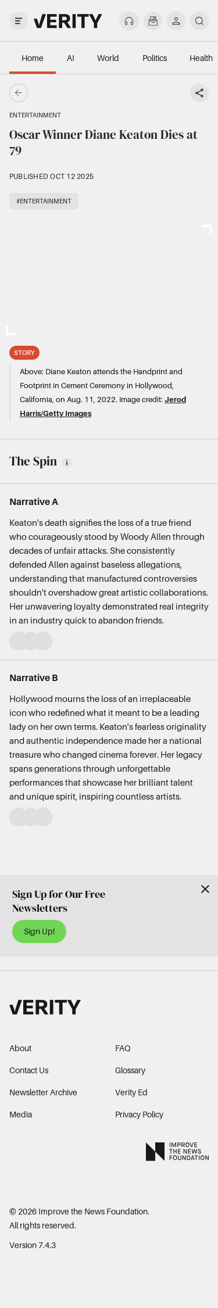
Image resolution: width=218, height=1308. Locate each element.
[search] (199, 21)
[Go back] (64, 93)
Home (33, 58)
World (108, 58)
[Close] (205, 889)
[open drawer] (18, 21)
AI (70, 58)
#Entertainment (44, 201)
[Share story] (199, 93)
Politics (154, 58)
